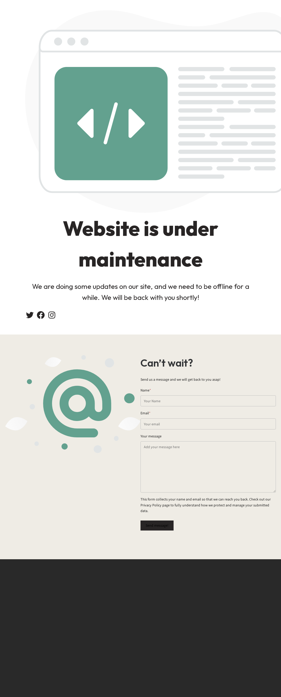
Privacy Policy (151, 505)
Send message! (157, 525)
